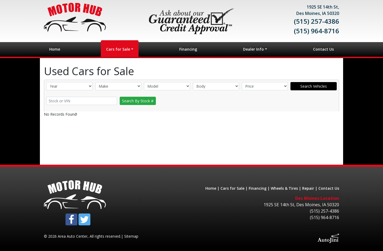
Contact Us (328, 188)
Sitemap (131, 236)
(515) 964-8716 (316, 30)
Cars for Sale (232, 188)
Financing (258, 188)
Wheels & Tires (284, 188)
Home (210, 188)
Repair (308, 188)
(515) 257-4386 (316, 21)
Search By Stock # (137, 100)
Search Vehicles (313, 86)
